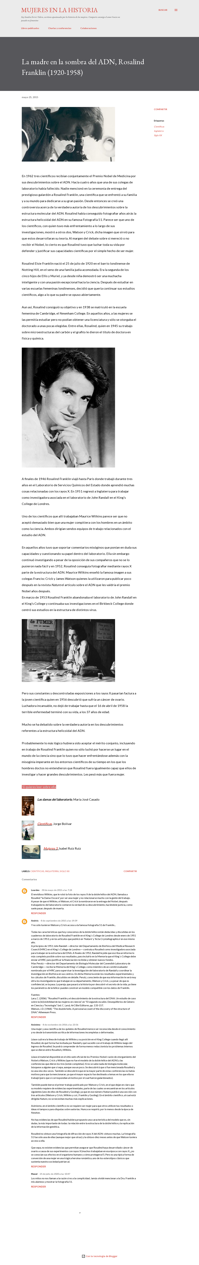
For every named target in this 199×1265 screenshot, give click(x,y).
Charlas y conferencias (59, 28)
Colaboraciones (88, 28)
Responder (38, 913)
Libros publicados (30, 28)
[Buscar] (163, 10)
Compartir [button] (160, 109)
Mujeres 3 (51, 848)
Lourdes (35, 890)
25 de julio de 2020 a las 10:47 (55, 1174)
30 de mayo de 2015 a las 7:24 (57, 890)
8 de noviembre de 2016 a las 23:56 (60, 1024)
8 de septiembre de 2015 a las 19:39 (59, 920)
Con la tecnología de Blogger (99, 1256)
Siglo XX (158, 135)
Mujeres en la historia (59, 10)
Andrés (35, 920)
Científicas (44, 824)
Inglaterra (158, 131)
